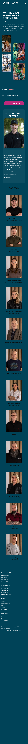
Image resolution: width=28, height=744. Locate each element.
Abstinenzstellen (5, 581)
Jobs (2, 605)
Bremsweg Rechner (6, 590)
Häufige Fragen (5, 575)
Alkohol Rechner (5, 588)
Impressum (15, 630)
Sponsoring (4, 609)
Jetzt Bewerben (14, 103)
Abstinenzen (4, 577)
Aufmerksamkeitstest (6, 594)
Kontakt (3, 601)
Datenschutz (9, 630)
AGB (20, 630)
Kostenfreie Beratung (6, 603)
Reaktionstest (4, 592)
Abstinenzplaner (5, 579)
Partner (3, 607)
